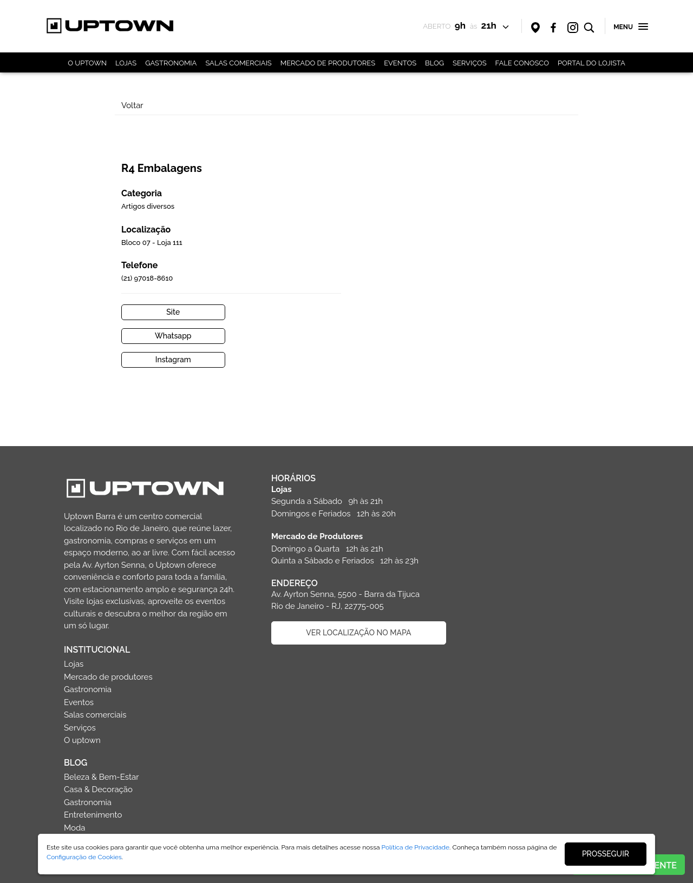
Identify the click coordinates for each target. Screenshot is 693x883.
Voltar (133, 105)
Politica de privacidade (150, 815)
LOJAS (125, 63)
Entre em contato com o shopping (150, 758)
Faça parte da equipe (150, 786)
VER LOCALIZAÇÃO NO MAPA (356, 580)
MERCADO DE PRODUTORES (327, 63)
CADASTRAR (356, 762)
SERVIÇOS (470, 63)
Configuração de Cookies (84, 857)
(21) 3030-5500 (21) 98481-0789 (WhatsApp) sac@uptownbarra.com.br (116, 712)
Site (404, 283)
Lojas (485, 440)
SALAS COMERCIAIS (238, 63)
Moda (485, 604)
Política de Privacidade (416, 847)
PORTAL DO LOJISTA (591, 63)
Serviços (491, 504)
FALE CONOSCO (522, 63)
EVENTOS (400, 63)
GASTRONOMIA (171, 63)
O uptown (493, 516)
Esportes (491, 616)
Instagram (404, 307)
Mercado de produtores (519, 453)
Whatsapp (520, 283)
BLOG (434, 63)
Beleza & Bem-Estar (513, 553)
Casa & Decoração (509, 565)
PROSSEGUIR (605, 853)
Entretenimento (504, 591)
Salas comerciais (506, 491)
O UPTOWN (87, 63)
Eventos (490, 478)
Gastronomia (499, 465)
